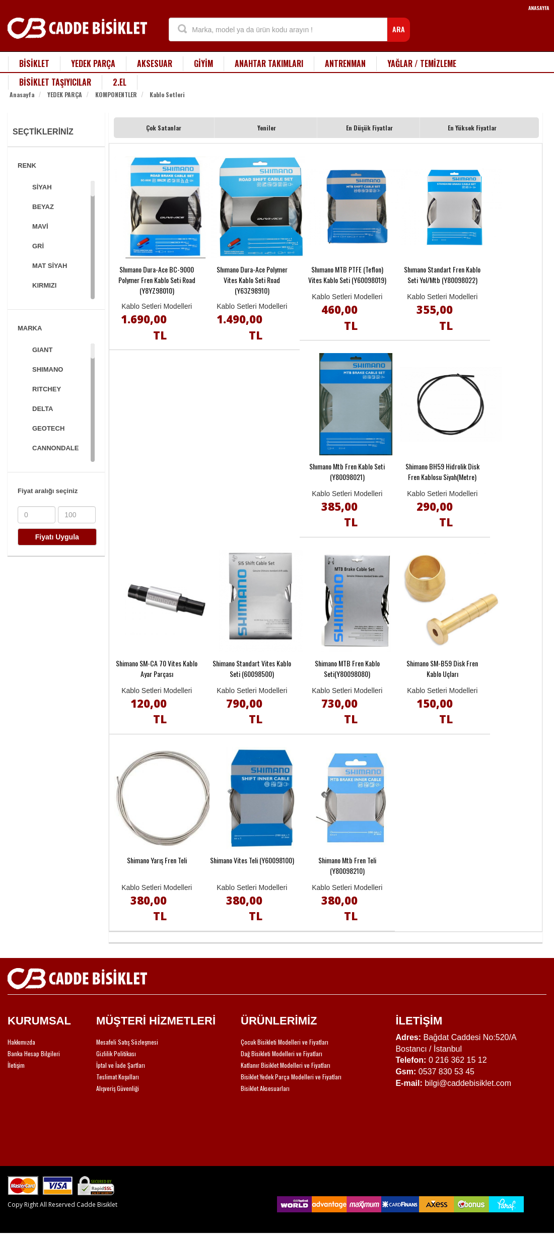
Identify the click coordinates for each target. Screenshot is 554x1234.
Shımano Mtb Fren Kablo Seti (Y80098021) (347, 471)
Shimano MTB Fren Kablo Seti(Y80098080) (347, 668)
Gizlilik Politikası (116, 1053)
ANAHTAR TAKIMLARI (269, 63)
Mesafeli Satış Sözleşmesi (127, 1042)
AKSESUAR (154, 63)
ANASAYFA (538, 8)
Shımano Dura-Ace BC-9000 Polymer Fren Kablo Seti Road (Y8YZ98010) (156, 280)
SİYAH (42, 187)
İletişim (16, 1065)
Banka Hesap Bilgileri (34, 1053)
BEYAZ (43, 207)
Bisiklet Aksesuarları (265, 1088)
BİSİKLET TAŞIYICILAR (55, 82)
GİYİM (203, 63)
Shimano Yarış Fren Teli (157, 860)
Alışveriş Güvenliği (117, 1088)
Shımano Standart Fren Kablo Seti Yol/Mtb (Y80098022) (442, 274)
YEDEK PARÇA (93, 63)
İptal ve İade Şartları (120, 1065)
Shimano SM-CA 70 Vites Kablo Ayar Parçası (156, 668)
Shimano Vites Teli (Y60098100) (252, 860)
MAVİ (40, 226)
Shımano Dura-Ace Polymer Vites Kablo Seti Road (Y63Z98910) (252, 280)
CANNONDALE (55, 448)
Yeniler (266, 127)
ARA (398, 29)
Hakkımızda (21, 1042)
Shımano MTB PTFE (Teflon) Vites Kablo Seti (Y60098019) (347, 274)
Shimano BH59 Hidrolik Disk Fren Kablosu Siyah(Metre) (442, 471)
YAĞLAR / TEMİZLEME (421, 63)
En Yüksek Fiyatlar (472, 127)
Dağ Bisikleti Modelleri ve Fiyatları (281, 1053)
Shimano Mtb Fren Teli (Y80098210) (347, 865)
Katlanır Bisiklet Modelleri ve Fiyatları (285, 1065)
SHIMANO (47, 369)
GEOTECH (48, 428)
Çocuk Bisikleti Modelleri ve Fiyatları (284, 1042)
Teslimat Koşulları (117, 1076)
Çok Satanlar (163, 127)
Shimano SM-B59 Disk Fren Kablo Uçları (442, 668)
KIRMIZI (44, 285)
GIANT (42, 350)
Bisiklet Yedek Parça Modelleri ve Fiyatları (291, 1076)
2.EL (119, 82)
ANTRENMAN (345, 63)
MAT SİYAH (49, 265)
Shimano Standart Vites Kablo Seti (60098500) (252, 668)
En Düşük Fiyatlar (369, 127)
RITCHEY (46, 389)
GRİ (38, 246)
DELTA (42, 409)
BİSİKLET (34, 63)
